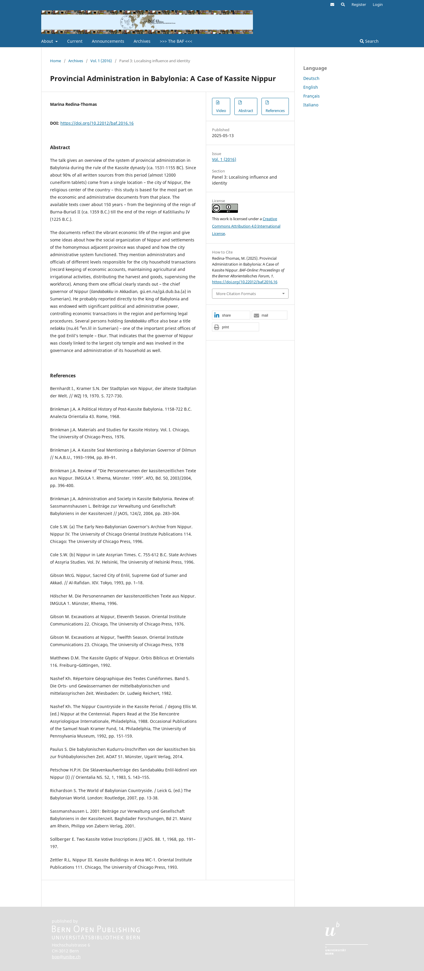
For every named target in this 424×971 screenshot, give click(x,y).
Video (221, 110)
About (47, 41)
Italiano (310, 105)
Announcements (108, 41)
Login (378, 4)
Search (369, 41)
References (275, 110)
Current (74, 41)
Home (55, 60)
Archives (142, 41)
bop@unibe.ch (66, 957)
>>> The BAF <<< (176, 41)
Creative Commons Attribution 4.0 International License (246, 226)
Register (359, 4)
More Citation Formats (236, 293)
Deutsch (311, 78)
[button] (231, 315)
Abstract (245, 110)
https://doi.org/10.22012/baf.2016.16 (97, 123)
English (310, 87)
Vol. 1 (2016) (101, 60)
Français (311, 96)
